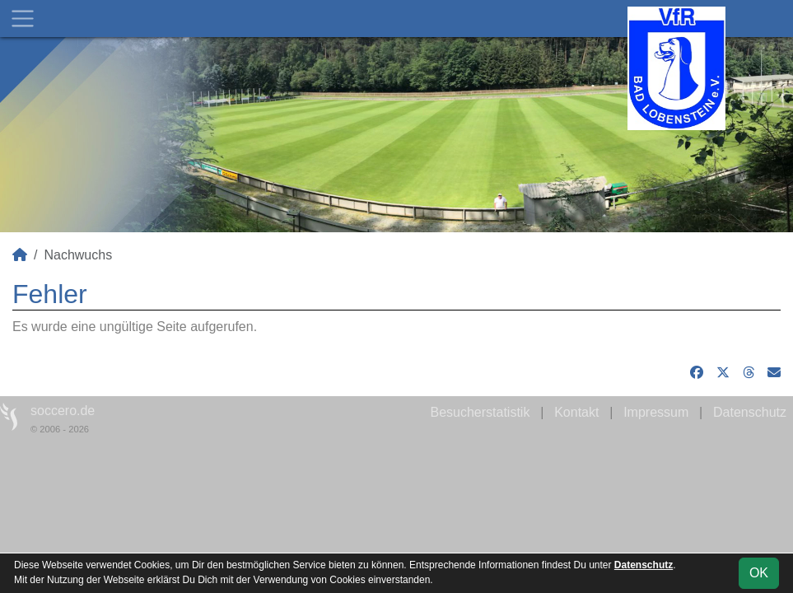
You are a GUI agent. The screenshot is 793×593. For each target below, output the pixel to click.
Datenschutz (749, 412)
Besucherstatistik (479, 412)
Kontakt (576, 412)
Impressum (655, 412)
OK (758, 573)
